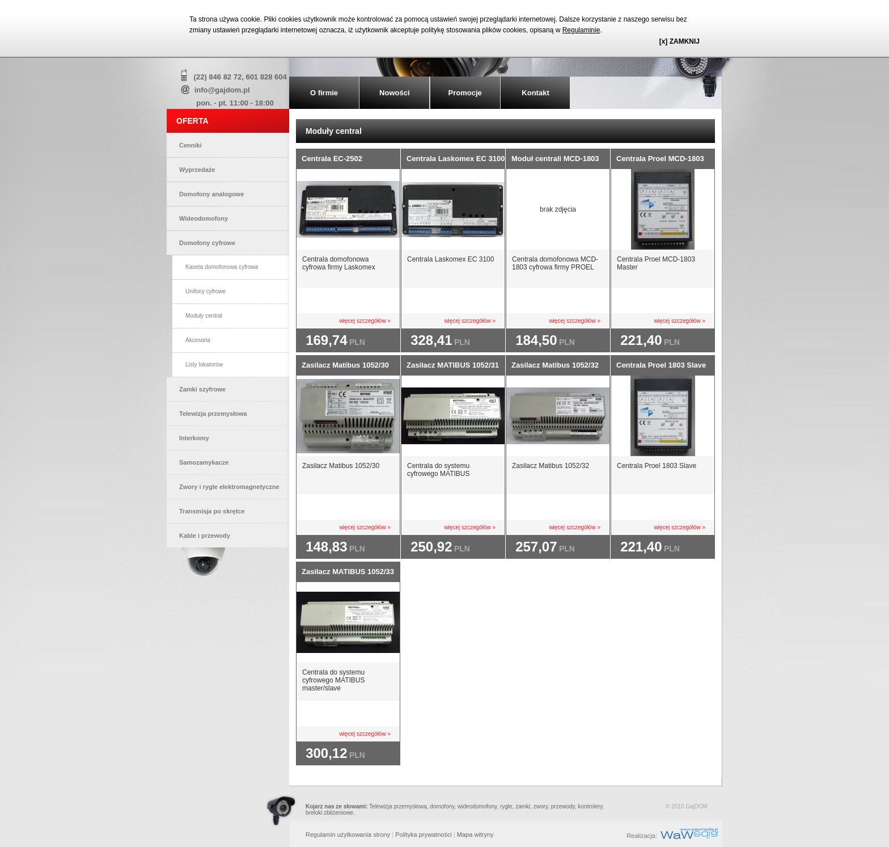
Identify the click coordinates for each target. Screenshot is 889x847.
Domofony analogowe (211, 194)
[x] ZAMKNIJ (679, 41)
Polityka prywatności (423, 834)
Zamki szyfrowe (202, 389)
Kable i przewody (204, 535)
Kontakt (535, 93)
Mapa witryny (475, 834)
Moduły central (203, 316)
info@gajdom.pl (222, 90)
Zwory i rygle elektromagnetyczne (229, 486)
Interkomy (194, 438)
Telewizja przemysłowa (213, 413)
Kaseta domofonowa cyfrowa (221, 267)
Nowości (394, 93)
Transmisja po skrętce (212, 511)
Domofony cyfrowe (207, 242)
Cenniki (190, 145)
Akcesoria (197, 340)
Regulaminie (581, 30)
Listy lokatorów (204, 364)
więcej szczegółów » (365, 321)
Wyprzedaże (197, 169)
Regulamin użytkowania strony (348, 834)
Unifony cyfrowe (205, 291)
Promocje (465, 93)
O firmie (324, 93)
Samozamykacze (203, 462)
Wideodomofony (203, 218)
